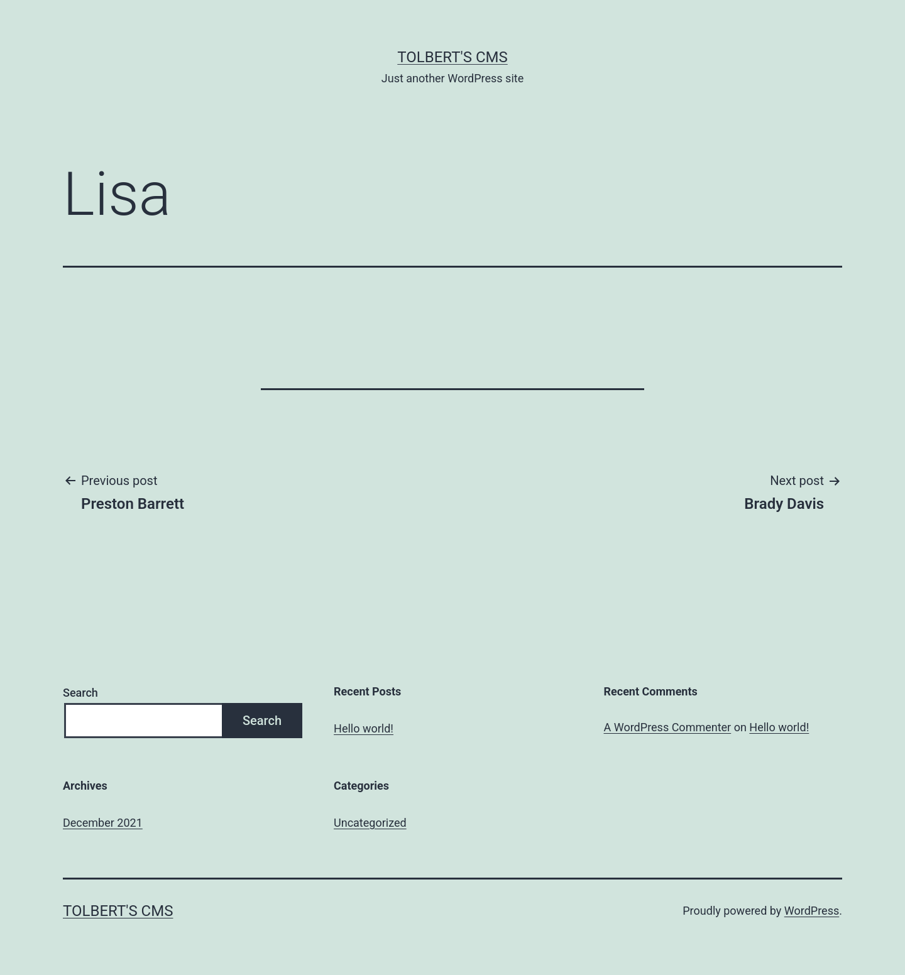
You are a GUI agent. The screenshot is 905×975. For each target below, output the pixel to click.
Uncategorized (370, 822)
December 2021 (103, 822)
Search (80, 692)
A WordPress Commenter (668, 727)
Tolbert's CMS (452, 57)
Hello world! (363, 728)
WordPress (811, 910)
